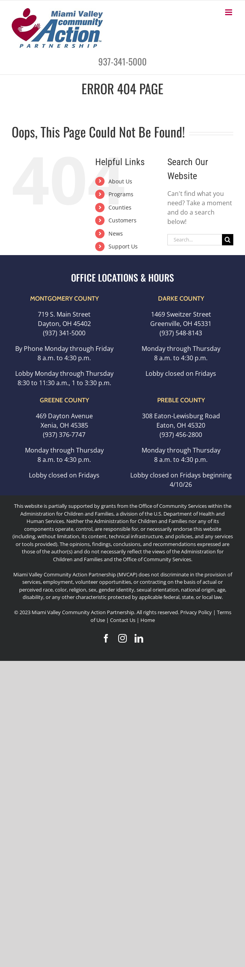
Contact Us (123, 620)
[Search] (227, 239)
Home (147, 620)
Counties (119, 207)
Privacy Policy (196, 612)
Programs (120, 194)
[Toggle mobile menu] (229, 12)
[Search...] (194, 239)
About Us (120, 181)
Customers (122, 220)
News (115, 233)
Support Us (123, 246)
